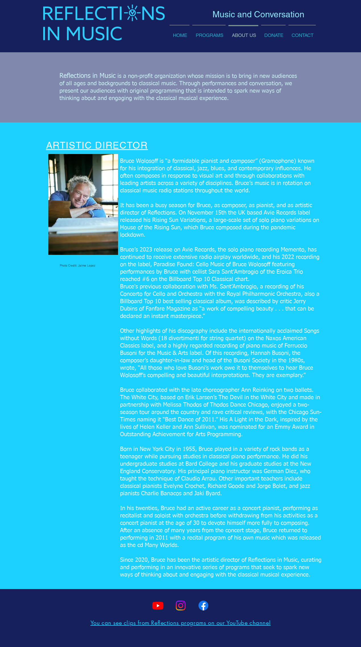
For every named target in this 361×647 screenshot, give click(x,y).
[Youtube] (157, 605)
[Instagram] (180, 605)
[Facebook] (203, 605)
